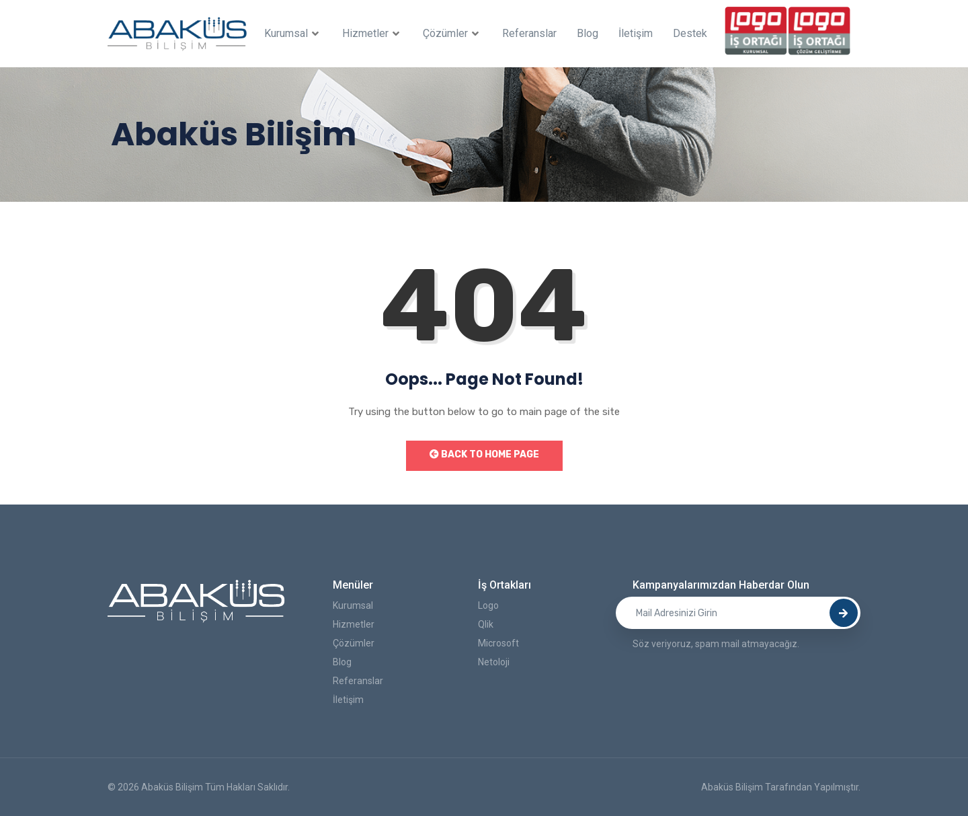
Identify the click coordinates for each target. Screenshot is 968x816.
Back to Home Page (484, 454)
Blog (587, 33)
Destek (690, 33)
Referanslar (529, 33)
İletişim (635, 33)
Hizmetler (372, 33)
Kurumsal (293, 33)
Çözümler (452, 33)
